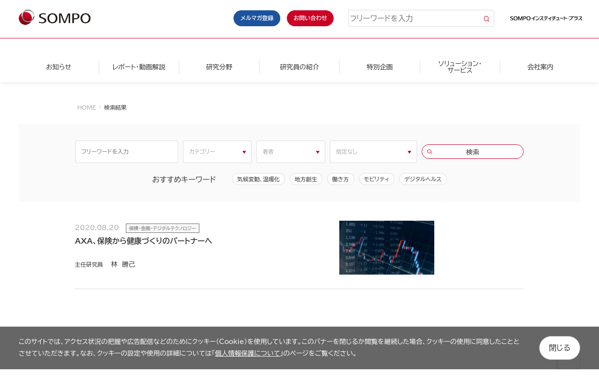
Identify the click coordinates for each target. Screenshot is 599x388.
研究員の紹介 (299, 67)
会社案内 (540, 67)
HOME (86, 107)
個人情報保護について (247, 353)
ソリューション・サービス (460, 67)
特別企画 (379, 67)
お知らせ (58, 67)
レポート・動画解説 (138, 67)
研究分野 (219, 67)
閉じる (559, 347)
